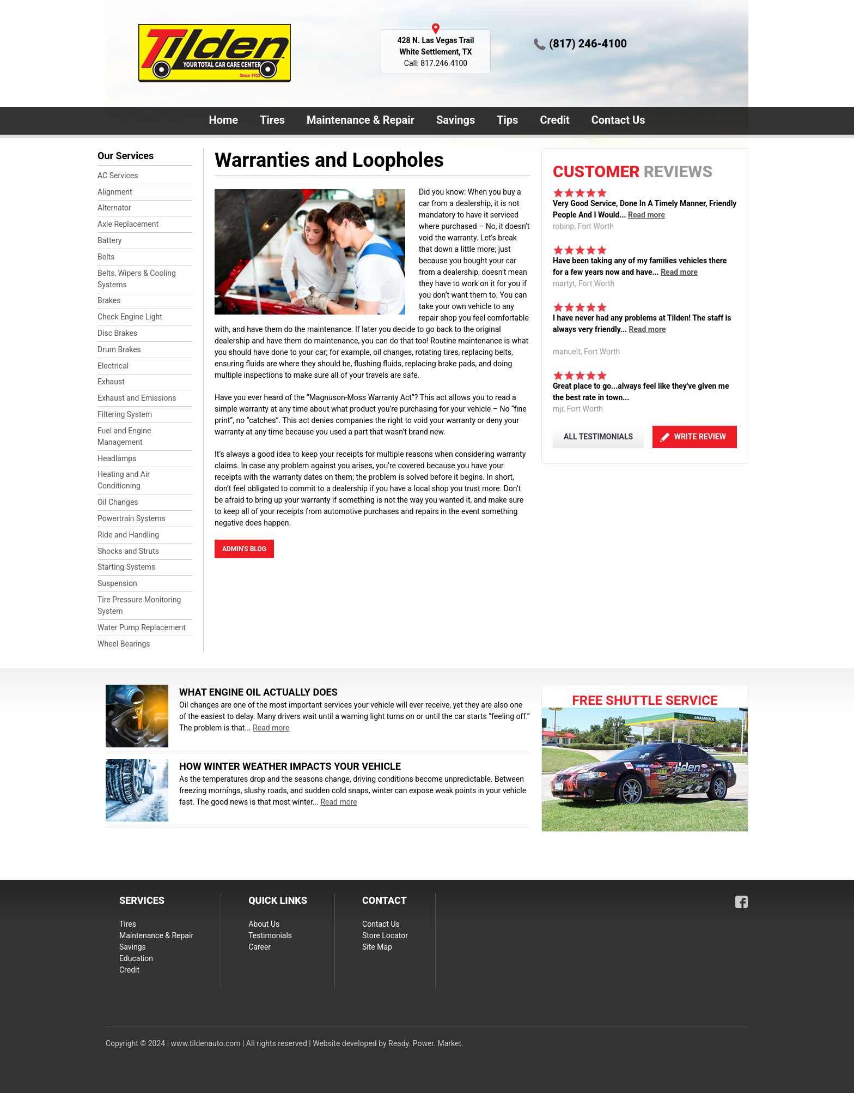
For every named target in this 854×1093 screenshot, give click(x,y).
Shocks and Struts (128, 551)
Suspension (117, 583)
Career (259, 947)
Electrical (113, 365)
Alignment (114, 192)
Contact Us (616, 121)
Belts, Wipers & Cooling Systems (136, 279)
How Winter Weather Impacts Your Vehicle (290, 766)
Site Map (377, 947)
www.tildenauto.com (206, 1043)
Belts (105, 256)
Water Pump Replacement (141, 627)
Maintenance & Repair (358, 121)
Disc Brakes (117, 333)
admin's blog (244, 549)
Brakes (108, 300)
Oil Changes (117, 502)
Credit (554, 119)
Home (224, 119)
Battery (109, 240)
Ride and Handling (128, 534)
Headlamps (116, 458)
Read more (646, 214)
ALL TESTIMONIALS (598, 436)
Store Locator (385, 935)
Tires (272, 119)
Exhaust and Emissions (136, 398)
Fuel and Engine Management (124, 436)
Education (136, 958)
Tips (507, 119)
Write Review (700, 436)
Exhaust (111, 381)
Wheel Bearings (123, 643)
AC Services (117, 175)
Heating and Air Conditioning (123, 480)
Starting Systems (126, 567)
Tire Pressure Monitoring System (139, 605)
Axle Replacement (127, 224)
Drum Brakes (119, 349)
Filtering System (124, 414)
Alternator (114, 207)
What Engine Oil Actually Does (258, 692)
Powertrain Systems (131, 518)
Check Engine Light (129, 316)
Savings (455, 119)
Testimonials (270, 935)
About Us (263, 924)
